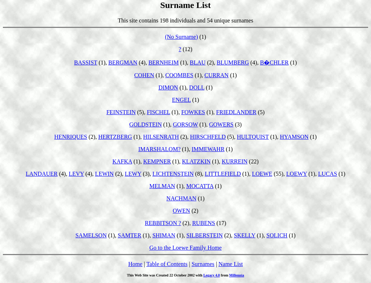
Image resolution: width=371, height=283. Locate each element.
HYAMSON (294, 137)
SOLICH (276, 235)
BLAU (198, 62)
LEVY (76, 174)
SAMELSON (91, 235)
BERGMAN (122, 62)
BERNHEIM (164, 62)
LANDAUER (42, 174)
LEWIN (104, 174)
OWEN (181, 211)
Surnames (203, 264)
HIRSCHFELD (208, 137)
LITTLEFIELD (223, 174)
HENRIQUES (70, 137)
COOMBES (179, 75)
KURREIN (234, 161)
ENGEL (181, 100)
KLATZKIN (196, 161)
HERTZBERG (115, 137)
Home (135, 264)
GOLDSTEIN (145, 124)
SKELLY (244, 235)
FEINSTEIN (121, 112)
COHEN (144, 75)
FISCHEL (158, 112)
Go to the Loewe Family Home (185, 248)
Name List (230, 264)
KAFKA (122, 161)
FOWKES (193, 112)
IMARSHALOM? (159, 149)
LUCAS (327, 174)
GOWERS (221, 124)
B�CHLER (274, 62)
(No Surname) (181, 37)
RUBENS (203, 223)
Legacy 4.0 (211, 275)
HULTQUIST (253, 137)
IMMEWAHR (208, 149)
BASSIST (85, 62)
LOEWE (262, 174)
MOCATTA (199, 186)
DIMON (168, 87)
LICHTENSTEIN (173, 174)
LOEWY (296, 174)
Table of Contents (167, 264)
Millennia (236, 275)
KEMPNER (157, 161)
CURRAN (216, 75)
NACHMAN (181, 198)
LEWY (133, 174)
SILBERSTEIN (204, 235)
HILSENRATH (161, 137)
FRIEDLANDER (236, 112)
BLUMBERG (233, 62)
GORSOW (185, 124)
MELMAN (162, 186)
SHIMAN (164, 235)
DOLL (196, 87)
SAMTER (129, 235)
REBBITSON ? (163, 223)
